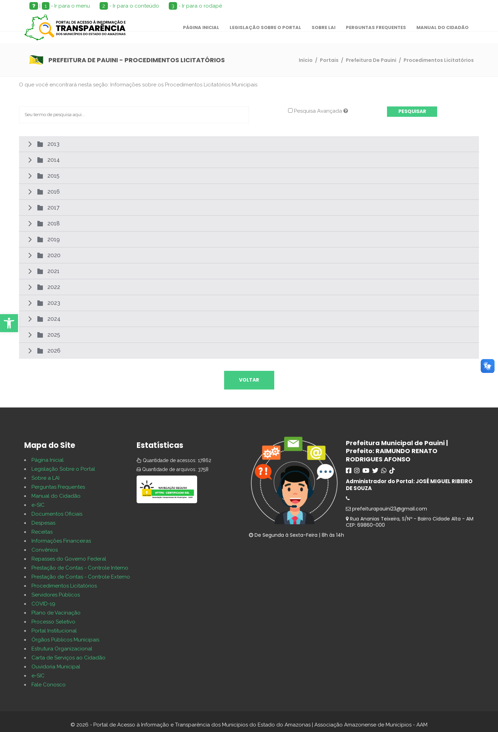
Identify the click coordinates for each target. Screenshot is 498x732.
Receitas (42, 532)
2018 (53, 223)
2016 (53, 191)
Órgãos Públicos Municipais (65, 640)
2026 (54, 350)
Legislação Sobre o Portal (63, 469)
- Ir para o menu (66, 6)
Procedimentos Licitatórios (64, 586)
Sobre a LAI (45, 478)
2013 (53, 144)
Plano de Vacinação (56, 613)
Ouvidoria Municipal (55, 667)
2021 (53, 271)
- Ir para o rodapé (195, 6)
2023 (53, 303)
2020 (54, 255)
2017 (53, 207)
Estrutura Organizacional (61, 649)
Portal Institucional (54, 631)
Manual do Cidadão (56, 496)
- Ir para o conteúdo (129, 6)
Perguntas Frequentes (58, 487)
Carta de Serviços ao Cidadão (68, 658)
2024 (54, 319)
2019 (53, 239)
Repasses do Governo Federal (68, 559)
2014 (53, 160)
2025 (53, 334)
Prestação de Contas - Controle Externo (80, 577)
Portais (329, 60)
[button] (9, 323)
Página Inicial (47, 460)
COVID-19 (43, 604)
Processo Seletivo (53, 622)
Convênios (44, 550)
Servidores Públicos (55, 595)
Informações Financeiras (61, 541)
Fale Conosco (48, 685)
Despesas (43, 523)
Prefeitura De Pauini (371, 60)
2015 (53, 175)
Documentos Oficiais (56, 514)
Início (306, 60)
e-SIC (38, 505)
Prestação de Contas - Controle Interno (79, 568)
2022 (53, 287)
